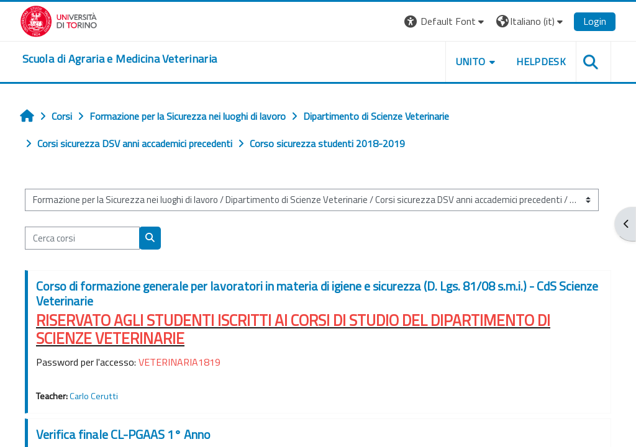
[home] (119, 59)
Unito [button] (471, 61)
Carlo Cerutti (94, 396)
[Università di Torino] (59, 19)
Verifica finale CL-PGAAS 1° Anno (123, 434)
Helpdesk (541, 61)
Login (594, 21)
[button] (445, 21)
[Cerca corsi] (82, 238)
